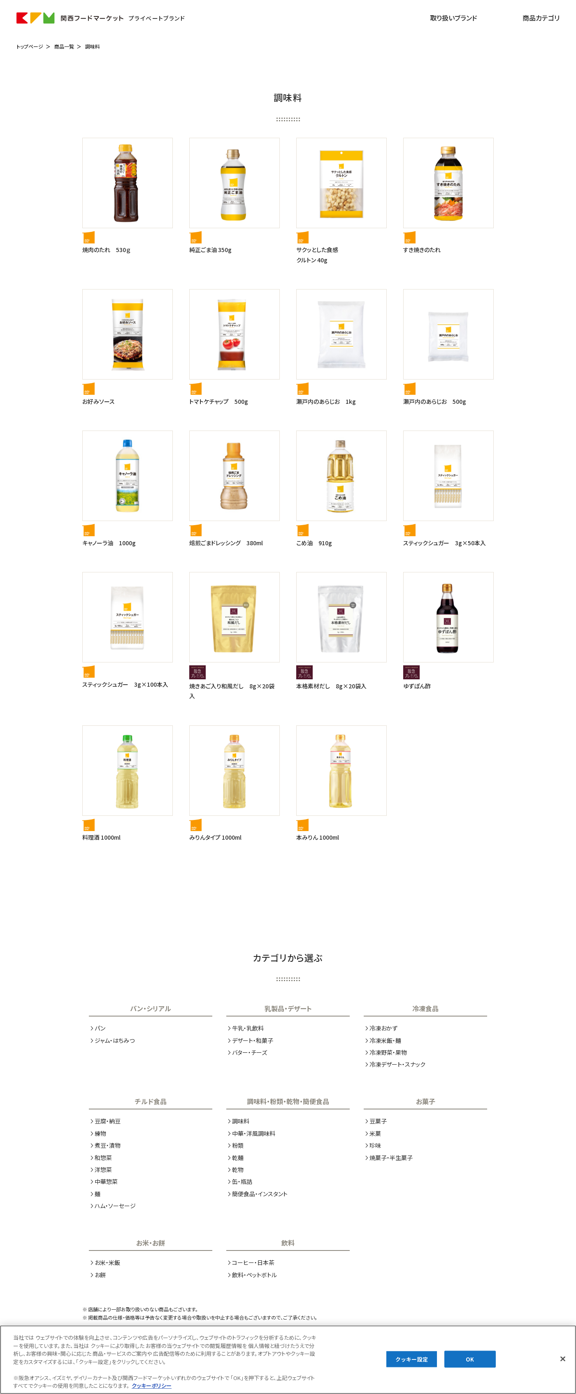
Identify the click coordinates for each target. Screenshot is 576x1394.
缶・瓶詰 (242, 1181)
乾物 (238, 1169)
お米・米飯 (107, 1262)
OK (470, 1366)
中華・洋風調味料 (253, 1133)
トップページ (29, 46)
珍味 (375, 1145)
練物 (100, 1133)
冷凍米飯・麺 (385, 1040)
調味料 (92, 46)
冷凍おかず (383, 1028)
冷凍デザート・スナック (397, 1064)
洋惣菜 (103, 1169)
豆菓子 (378, 1121)
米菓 (375, 1133)
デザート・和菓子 (252, 1040)
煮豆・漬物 (108, 1145)
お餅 (100, 1275)
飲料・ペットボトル (254, 1275)
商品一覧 (64, 46)
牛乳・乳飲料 (248, 1028)
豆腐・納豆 (108, 1121)
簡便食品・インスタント (260, 1194)
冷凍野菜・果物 (388, 1052)
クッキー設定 (411, 1366)
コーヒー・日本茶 (253, 1262)
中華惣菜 (106, 1181)
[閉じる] (563, 1366)
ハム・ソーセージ (115, 1206)
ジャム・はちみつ (115, 1040)
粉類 (238, 1145)
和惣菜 (103, 1157)
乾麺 (238, 1157)
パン (100, 1028)
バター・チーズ (249, 1052)
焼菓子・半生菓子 (391, 1157)
